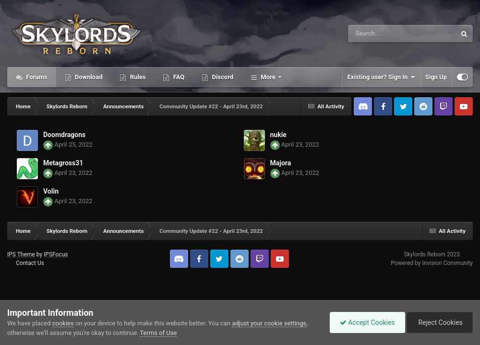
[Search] (378, 33)
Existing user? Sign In (381, 77)
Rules (136, 76)
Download (88, 76)
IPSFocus (56, 254)
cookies (63, 323)
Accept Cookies (367, 322)
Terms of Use (158, 332)
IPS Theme (21, 254)
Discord (221, 76)
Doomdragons (64, 134)
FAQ (177, 76)
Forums (36, 76)
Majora (280, 163)
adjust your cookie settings (269, 323)
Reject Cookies (440, 322)
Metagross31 (63, 163)
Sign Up (436, 76)
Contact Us (30, 263)
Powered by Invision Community (432, 263)
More (268, 76)
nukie (278, 134)
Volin (51, 191)
